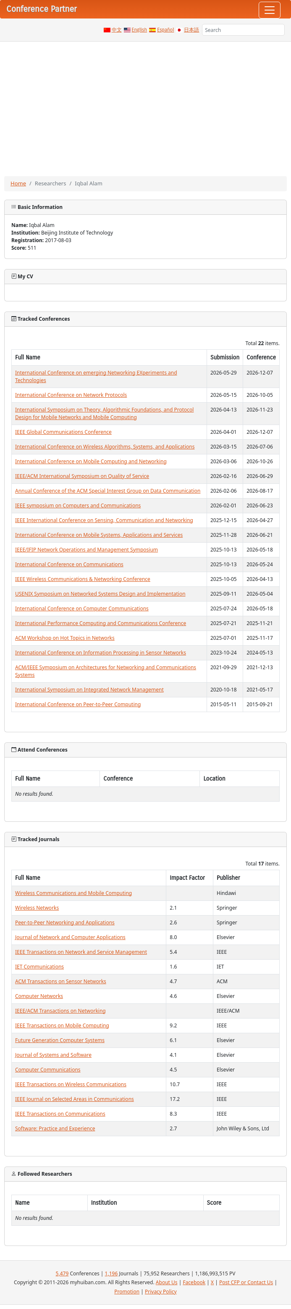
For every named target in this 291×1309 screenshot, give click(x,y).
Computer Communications (48, 1069)
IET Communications (39, 966)
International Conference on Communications (69, 564)
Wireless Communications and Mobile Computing (73, 893)
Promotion (126, 1291)
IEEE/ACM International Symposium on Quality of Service (82, 476)
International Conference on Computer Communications (82, 608)
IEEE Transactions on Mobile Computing (62, 1025)
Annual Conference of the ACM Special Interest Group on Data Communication (107, 490)
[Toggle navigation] (270, 10)
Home (18, 183)
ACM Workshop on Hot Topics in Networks (65, 637)
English (139, 30)
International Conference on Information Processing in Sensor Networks (100, 652)
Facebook (194, 1282)
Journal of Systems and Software (53, 1054)
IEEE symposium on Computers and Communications (78, 505)
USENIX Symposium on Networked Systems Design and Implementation (100, 593)
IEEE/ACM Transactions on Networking (60, 1010)
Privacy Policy (161, 1291)
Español (165, 30)
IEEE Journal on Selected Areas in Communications (74, 1099)
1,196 (111, 1273)
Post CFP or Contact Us (246, 1282)
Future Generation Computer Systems (60, 1040)
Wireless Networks (37, 907)
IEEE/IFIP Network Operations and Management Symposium (86, 549)
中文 (117, 30)
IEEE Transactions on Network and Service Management (81, 951)
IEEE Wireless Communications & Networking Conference (82, 579)
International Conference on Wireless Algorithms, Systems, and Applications (104, 446)
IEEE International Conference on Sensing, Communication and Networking (104, 520)
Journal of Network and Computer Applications (70, 937)
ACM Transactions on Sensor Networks (60, 981)
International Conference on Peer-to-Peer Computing (78, 704)
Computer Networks (39, 996)
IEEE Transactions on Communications (60, 1113)
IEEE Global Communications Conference (63, 431)
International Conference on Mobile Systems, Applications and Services (99, 534)
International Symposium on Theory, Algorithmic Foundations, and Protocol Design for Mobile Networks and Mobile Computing (104, 413)
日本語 (191, 30)
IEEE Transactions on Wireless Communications (70, 1084)
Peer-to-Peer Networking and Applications (65, 922)
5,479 (62, 1273)
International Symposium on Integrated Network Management (89, 689)
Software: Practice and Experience (55, 1128)
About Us (167, 1282)
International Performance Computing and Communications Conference (100, 623)
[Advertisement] (145, 105)
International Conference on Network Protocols (71, 395)
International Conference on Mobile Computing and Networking (91, 461)
